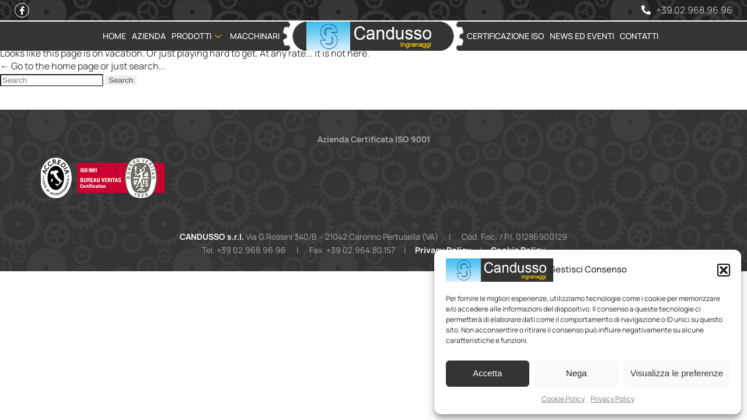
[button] (723, 270)
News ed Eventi (582, 35)
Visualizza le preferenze (676, 373)
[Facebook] (22, 10)
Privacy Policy (612, 399)
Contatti (639, 35)
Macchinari (255, 35)
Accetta (487, 373)
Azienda (149, 35)
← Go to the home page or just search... (83, 66)
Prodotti (198, 35)
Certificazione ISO (505, 35)
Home (114, 35)
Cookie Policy (563, 399)
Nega (576, 373)
